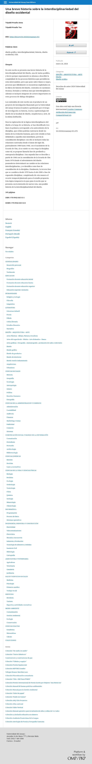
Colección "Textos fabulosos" (15, 654)
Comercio (10, 428)
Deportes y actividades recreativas (19, 605)
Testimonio (11, 272)
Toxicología (11, 488)
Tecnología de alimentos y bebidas (19, 545)
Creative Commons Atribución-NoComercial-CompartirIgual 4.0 (69, 112)
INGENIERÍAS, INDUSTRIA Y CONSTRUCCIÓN (21, 523)
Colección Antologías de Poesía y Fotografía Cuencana (24, 722)
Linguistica (11, 304)
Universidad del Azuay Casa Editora (22, 2)
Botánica (10, 477)
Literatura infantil (13, 311)
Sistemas (10, 431)
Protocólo (10, 446)
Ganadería (10, 569)
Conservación (12, 622)
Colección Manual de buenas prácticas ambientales (23, 686)
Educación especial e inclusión (17, 290)
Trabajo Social (12, 591)
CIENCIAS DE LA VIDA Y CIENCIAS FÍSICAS (20, 470)
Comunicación (12, 438)
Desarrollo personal (14, 265)
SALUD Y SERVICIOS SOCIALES (16, 576)
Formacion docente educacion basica (20, 283)
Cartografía (11, 555)
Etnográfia (10, 399)
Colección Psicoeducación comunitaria (19, 676)
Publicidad (10, 424)
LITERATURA (10, 307)
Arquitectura (11, 364)
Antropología (11, 385)
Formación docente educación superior (21, 286)
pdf (72, 45)
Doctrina (10, 463)
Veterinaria (11, 566)
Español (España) (12, 237)
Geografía (10, 378)
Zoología (10, 481)
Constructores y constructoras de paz (18, 658)
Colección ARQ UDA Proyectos (16, 700)
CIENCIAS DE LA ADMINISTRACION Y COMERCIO (23, 403)
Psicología (10, 584)
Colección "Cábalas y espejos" (15, 661)
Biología (10, 474)
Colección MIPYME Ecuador (15, 668)
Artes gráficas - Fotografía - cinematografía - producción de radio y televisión (34, 343)
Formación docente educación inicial (20, 279)
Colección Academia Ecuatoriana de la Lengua (21, 718)
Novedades (9, 252)
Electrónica (11, 534)
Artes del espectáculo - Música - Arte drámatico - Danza (26, 339)
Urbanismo (11, 368)
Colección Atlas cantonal (14, 704)
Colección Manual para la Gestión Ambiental (21, 690)
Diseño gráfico (61, 79)
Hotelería (10, 598)
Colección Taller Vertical (14, 707)
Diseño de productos (14, 353)
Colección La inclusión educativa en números (21, 714)
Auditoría (10, 414)
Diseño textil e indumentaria (17, 361)
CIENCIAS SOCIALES (12, 371)
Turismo (10, 601)
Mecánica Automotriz (14, 538)
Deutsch (8, 223)
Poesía (9, 315)
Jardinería (10, 573)
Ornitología (11, 484)
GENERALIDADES (11, 261)
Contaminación (12, 612)
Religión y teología (13, 297)
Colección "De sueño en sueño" (16, 651)
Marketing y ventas (14, 421)
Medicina (10, 580)
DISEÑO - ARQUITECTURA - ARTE (69, 74)
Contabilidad (11, 410)
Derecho (10, 460)
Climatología (11, 506)
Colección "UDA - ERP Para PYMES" (17, 679)
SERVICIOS (9, 594)
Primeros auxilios (13, 587)
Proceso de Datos (13, 516)
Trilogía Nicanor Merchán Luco (16, 672)
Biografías (10, 269)
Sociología (10, 382)
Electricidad (11, 527)
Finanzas (10, 417)
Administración (12, 407)
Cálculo (9, 637)
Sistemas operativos (14, 520)
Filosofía (10, 300)
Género (9, 389)
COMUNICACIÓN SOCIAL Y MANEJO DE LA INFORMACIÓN (26, 435)
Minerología (11, 502)
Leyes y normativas (14, 467)
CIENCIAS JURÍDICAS (13, 456)
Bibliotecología (12, 453)
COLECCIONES (10, 640)
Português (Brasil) (12, 234)
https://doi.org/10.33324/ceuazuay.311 (24, 37)
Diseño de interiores (14, 357)
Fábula (9, 318)
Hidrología (10, 552)
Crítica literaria (12, 322)
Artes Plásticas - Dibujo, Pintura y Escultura (22, 336)
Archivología (11, 449)
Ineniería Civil (12, 548)
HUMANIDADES (11, 293)
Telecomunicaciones (14, 531)
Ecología (10, 619)
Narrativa (10, 329)
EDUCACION (9, 276)
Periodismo (11, 442)
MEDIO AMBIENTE (12, 608)
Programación (12, 513)
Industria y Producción (15, 541)
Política (9, 392)
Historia (10, 375)
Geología (10, 499)
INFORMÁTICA (10, 509)
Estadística (10, 630)
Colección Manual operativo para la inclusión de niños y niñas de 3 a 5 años (32, 711)
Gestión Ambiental (13, 615)
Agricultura (11, 562)
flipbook (70, 52)
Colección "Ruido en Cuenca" (15, 697)
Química (10, 495)
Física (9, 492)
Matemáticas (11, 633)
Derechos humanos (13, 396)
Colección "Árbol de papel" (14, 693)
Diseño (58, 77)
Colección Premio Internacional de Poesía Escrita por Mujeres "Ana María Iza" (33, 683)
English (8, 227)
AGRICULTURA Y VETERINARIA (16, 559)
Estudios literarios (13, 325)
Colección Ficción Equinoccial (16, 665)
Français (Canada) (12, 230)
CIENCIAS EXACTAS (12, 626)
